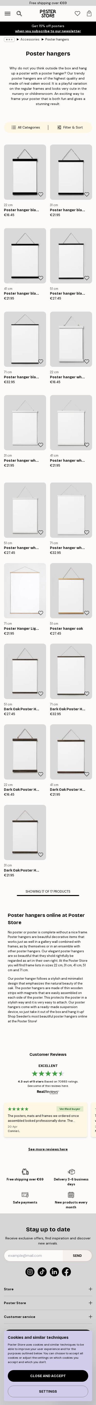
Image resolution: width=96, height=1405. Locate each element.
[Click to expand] (48, 1289)
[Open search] (19, 13)
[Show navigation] (7, 13)
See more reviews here (48, 1149)
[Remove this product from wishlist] (40, 194)
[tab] (77, 13)
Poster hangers (57, 39)
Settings (48, 1391)
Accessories (29, 39)
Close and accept (48, 1376)
